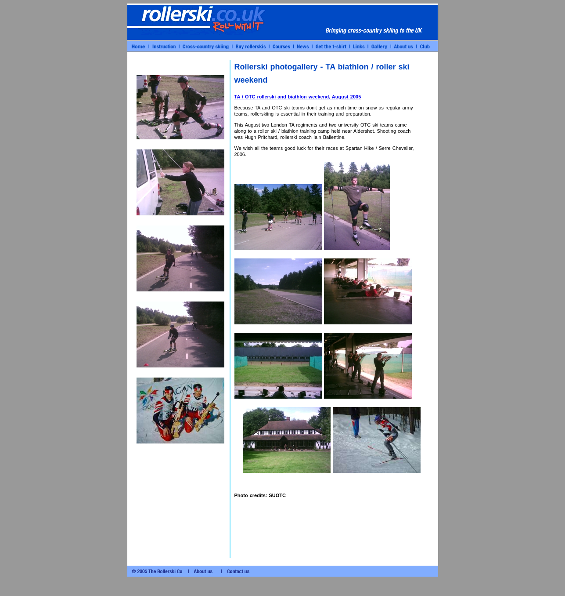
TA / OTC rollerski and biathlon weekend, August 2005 (297, 96)
